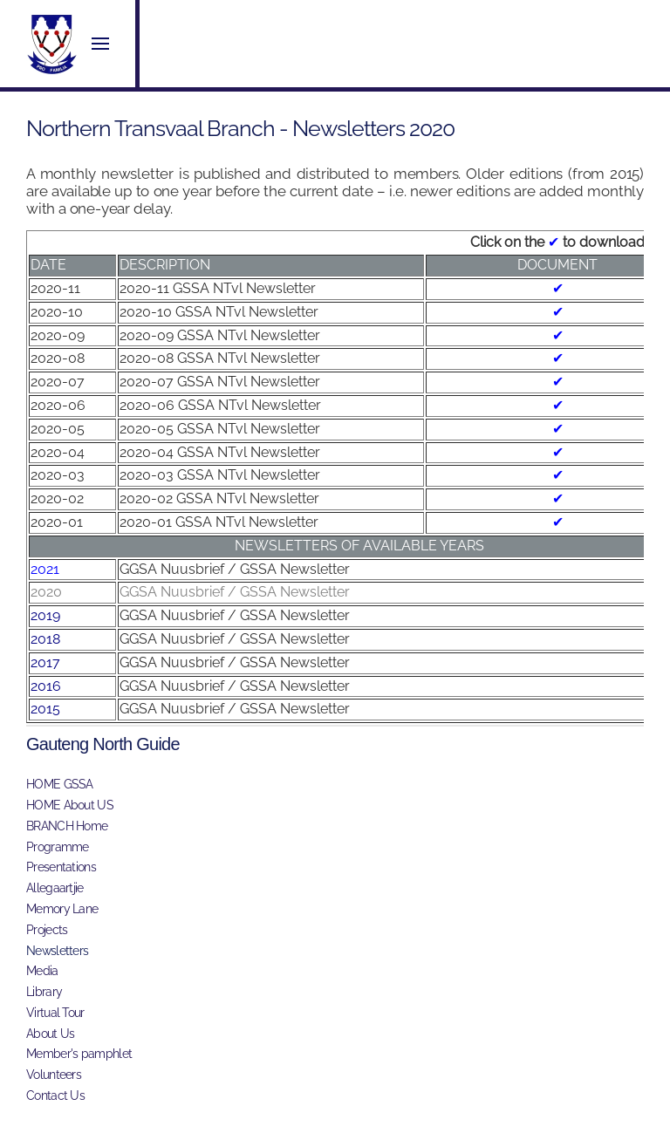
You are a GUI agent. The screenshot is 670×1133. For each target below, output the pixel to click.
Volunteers (53, 1075)
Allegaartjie (55, 888)
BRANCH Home (66, 826)
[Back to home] (52, 43)
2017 (45, 662)
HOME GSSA (59, 784)
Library (44, 992)
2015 (45, 708)
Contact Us (55, 1095)
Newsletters (57, 951)
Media (42, 971)
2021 (45, 569)
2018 (45, 639)
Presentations (61, 867)
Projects (46, 930)
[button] (100, 43)
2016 (46, 686)
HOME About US (69, 805)
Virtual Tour (55, 1013)
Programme (57, 847)
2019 (45, 615)
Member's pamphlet (79, 1054)
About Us (50, 1034)
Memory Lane (62, 909)
